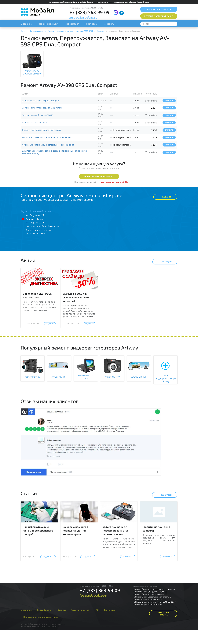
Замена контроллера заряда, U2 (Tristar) (42, 107)
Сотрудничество (80, 609)
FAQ (97, 609)
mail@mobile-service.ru (48, 226)
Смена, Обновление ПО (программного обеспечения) (48, 144)
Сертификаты (44, 609)
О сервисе (26, 23)
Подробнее (50, 324)
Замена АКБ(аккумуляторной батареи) (40, 100)
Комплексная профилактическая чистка (41, 130)
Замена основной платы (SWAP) (37, 115)
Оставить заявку (158, 16)
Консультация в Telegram (39, 230)
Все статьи (164, 495)
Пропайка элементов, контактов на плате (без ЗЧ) (46, 137)
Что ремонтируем (48, 23)
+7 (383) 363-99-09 (89, 12)
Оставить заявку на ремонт (99, 176)
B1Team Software (51, 626)
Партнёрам (92, 23)
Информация (72, 23)
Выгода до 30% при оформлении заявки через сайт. (76, 297)
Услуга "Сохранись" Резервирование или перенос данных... (116, 530)
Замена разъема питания (34, 122)
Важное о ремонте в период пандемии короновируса (76, 530)
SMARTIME (37, 626)
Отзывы (61, 609)
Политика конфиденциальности (40, 617)
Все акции (164, 261)
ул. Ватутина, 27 (35, 215)
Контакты (109, 23)
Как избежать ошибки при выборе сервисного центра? (38, 530)
